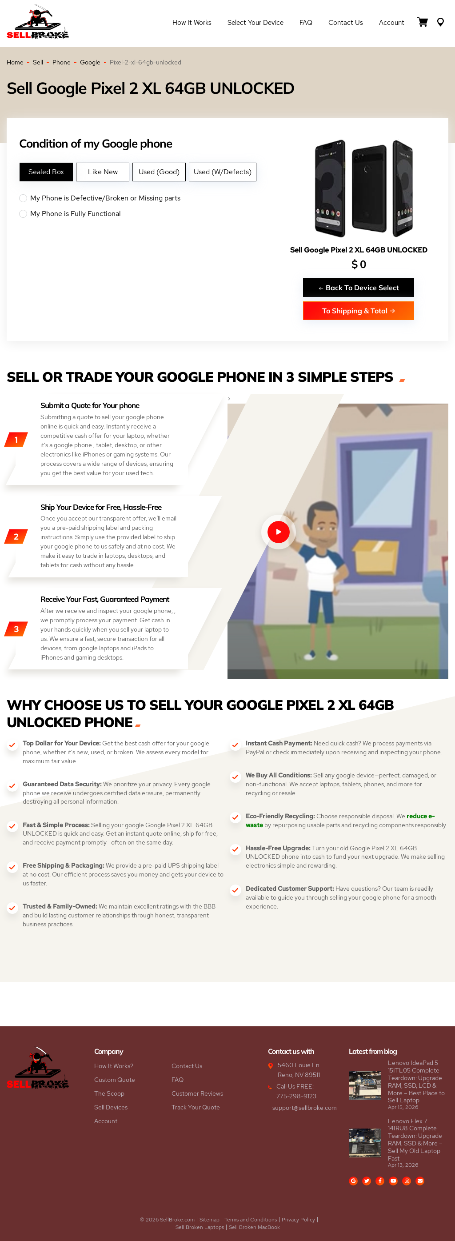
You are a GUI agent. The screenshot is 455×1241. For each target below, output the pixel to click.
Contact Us (345, 23)
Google (90, 62)
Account (391, 23)
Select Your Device (255, 23)
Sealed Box (46, 171)
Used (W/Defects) (222, 171)
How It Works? (113, 1066)
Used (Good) (159, 171)
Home (15, 62)
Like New (103, 171)
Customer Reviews (197, 1093)
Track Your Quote (196, 1107)
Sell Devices (111, 1107)
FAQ (305, 23)
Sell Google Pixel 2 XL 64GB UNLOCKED (358, 250)
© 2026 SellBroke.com (167, 1219)
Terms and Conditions (250, 1219)
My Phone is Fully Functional (144, 213)
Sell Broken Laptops (200, 1227)
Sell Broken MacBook (254, 1227)
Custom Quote (114, 1080)
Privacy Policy (298, 1219)
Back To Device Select (358, 287)
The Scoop (109, 1093)
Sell (38, 62)
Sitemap (210, 1219)
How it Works (192, 23)
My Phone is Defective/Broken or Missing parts (144, 198)
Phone (61, 62)
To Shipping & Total (358, 310)
